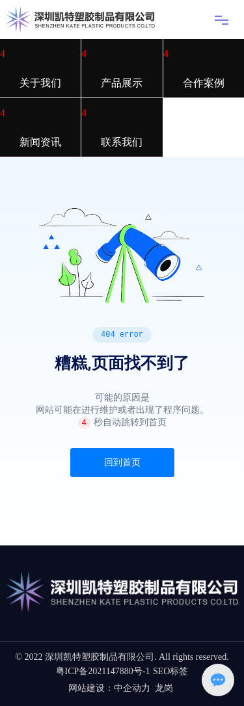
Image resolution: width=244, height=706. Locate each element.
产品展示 (121, 82)
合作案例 (203, 82)
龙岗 (164, 688)
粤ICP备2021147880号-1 (103, 671)
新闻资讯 (40, 142)
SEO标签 (170, 671)
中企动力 (132, 688)
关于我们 (40, 82)
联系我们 (121, 142)
